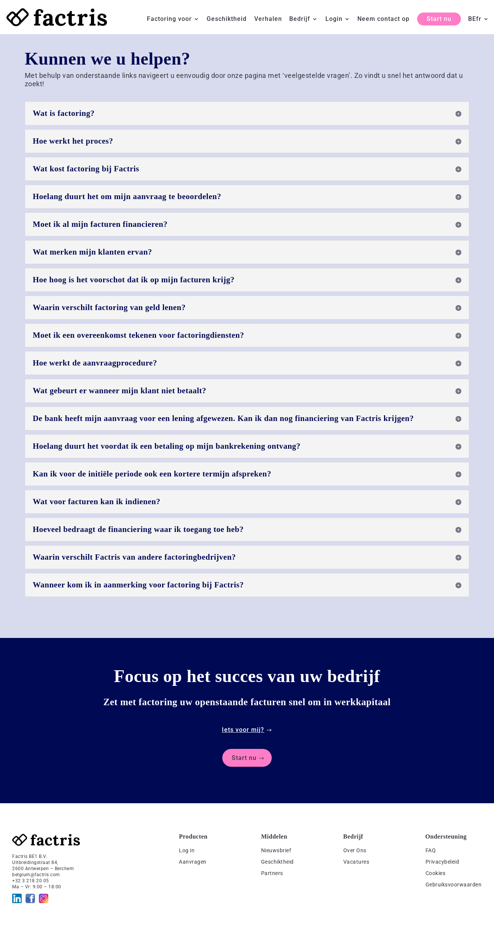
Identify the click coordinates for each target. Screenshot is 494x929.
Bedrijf (299, 19)
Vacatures (356, 862)
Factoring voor (169, 19)
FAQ (430, 850)
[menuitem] (478, 25)
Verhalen (268, 19)
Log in (186, 850)
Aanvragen (193, 862)
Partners (272, 873)
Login (334, 19)
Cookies (435, 873)
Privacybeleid (442, 862)
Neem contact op (383, 19)
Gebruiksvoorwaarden (453, 885)
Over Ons (355, 850)
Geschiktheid (227, 19)
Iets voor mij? (243, 729)
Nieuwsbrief (276, 850)
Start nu (439, 18)
